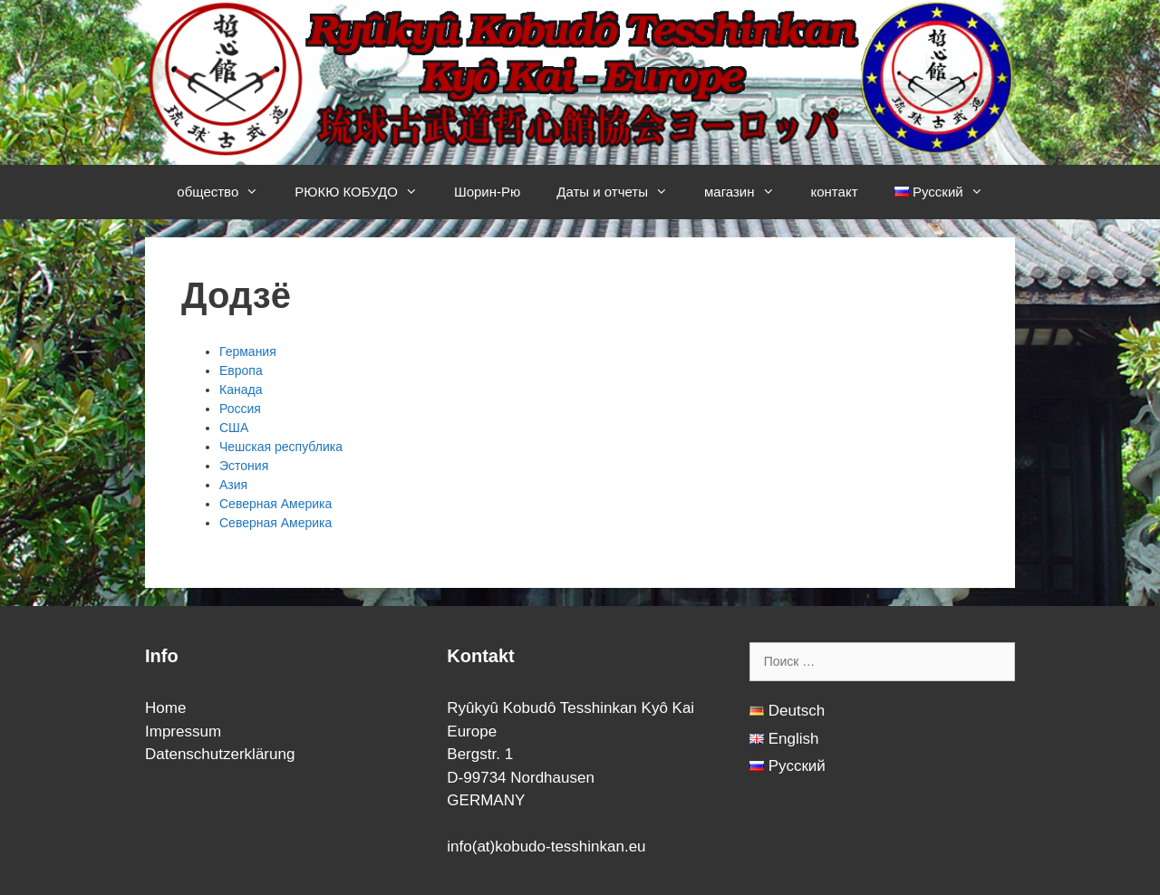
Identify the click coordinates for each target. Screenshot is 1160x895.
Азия (233, 484)
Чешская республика (281, 446)
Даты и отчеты (621, 192)
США (233, 427)
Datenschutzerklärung (220, 754)
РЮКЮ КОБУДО (365, 192)
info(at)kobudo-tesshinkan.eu (546, 846)
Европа (241, 370)
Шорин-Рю (487, 191)
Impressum (183, 731)
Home (165, 708)
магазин (748, 192)
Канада (240, 389)
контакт (834, 191)
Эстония (243, 465)
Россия (240, 408)
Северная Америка (275, 503)
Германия (247, 351)
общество (226, 192)
